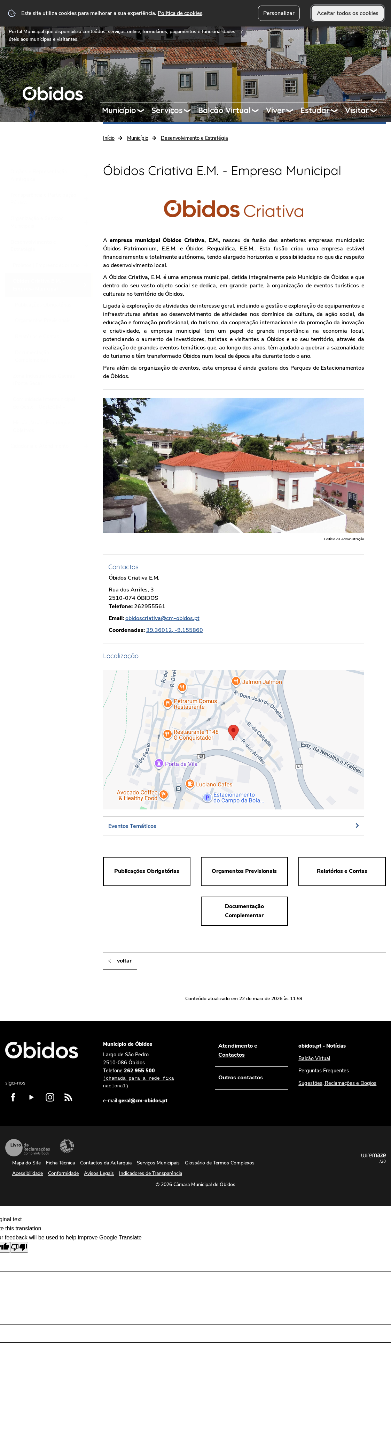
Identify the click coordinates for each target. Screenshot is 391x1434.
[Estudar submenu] (337, 110)
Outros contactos (240, 1077)
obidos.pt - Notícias (322, 1045)
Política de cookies (180, 13)
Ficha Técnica (60, 1163)
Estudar (315, 110)
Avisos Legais (99, 1173)
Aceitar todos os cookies (347, 13)
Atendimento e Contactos (237, 1050)
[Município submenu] (143, 110)
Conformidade (63, 1173)
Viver (275, 110)
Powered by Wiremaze (373, 1158)
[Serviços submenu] (190, 110)
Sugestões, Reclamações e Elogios (337, 1083)
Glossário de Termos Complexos (220, 1163)
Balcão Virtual (224, 110)
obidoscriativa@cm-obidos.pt (162, 618)
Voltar (124, 961)
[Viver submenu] (292, 110)
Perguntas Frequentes (323, 1070)
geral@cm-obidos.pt (142, 1100)
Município (119, 110)
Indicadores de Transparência (150, 1173)
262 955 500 (152, 1078)
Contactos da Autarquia (106, 1163)
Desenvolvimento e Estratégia (194, 138)
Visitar (357, 110)
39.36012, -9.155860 (174, 630)
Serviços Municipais (158, 1163)
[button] (233, 739)
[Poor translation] (19, 1247)
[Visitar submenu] (376, 110)
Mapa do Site (26, 1163)
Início (109, 138)
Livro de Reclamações (27, 1147)
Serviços (167, 110)
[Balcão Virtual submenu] (258, 110)
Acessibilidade (67, 1146)
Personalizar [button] (279, 13)
